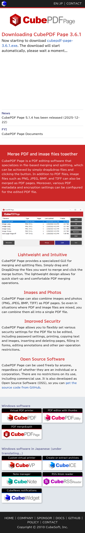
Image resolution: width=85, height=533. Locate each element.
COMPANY (25, 518)
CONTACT (74, 3)
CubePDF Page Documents (22, 134)
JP (61, 3)
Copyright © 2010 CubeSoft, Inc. (42, 527)
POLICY (33, 522)
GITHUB (74, 518)
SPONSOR (44, 518)
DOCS (60, 518)
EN (56, 3)
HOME (9, 518)
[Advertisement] (42, 81)
